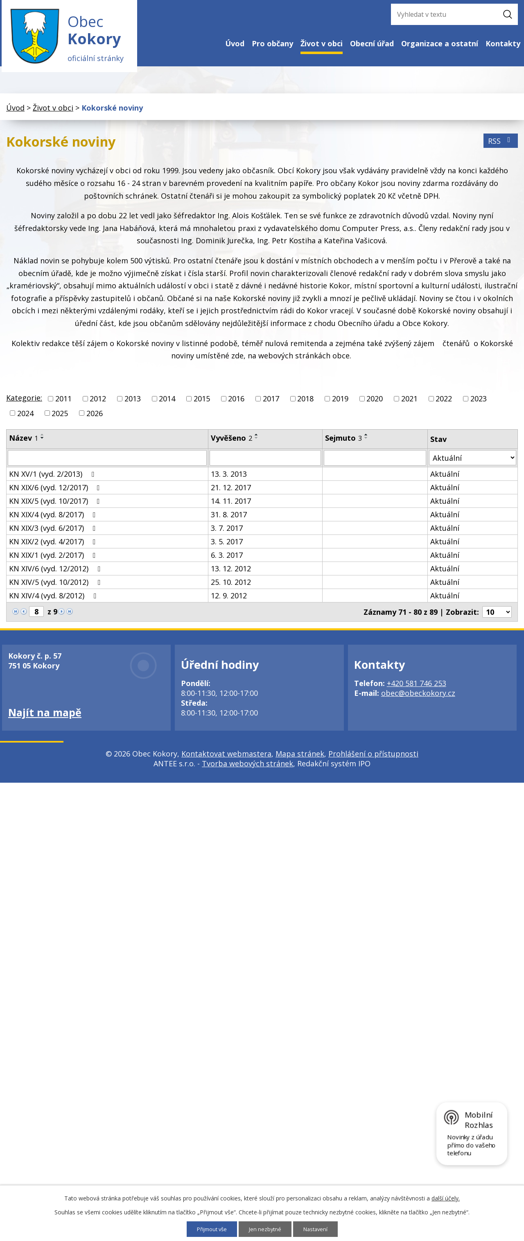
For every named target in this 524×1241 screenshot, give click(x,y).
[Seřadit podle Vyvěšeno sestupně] (256, 442)
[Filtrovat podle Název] (107, 462)
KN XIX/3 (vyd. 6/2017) (54, 532)
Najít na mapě (44, 716)
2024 (25, 417)
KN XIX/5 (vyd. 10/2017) (56, 505)
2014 (167, 403)
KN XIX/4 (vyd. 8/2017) (54, 518)
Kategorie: (24, 402)
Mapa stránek (300, 758)
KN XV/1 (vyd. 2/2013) (53, 478)
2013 (132, 403)
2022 (444, 403)
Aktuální (444, 478)
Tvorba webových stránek (247, 767)
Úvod (234, 43)
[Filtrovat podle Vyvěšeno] (265, 462)
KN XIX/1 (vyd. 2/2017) (54, 559)
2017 (271, 403)
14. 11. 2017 (231, 505)
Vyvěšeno (231, 442)
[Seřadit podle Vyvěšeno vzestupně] (256, 438)
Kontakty (503, 43)
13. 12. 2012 (231, 572)
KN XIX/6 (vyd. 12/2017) (56, 491)
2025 (60, 417)
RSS (501, 145)
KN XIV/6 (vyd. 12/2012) (56, 572)
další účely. (445, 1198)
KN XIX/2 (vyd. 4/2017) (54, 545)
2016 (236, 403)
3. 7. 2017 (227, 532)
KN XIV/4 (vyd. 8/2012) (54, 600)
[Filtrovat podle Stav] (472, 461)
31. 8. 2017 (229, 518)
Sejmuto (343, 442)
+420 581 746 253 (416, 687)
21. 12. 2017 (231, 491)
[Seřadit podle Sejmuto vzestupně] (366, 438)
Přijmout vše (210, 1229)
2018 (305, 403)
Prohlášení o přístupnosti (373, 758)
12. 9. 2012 (229, 600)
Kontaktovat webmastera (226, 758)
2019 (340, 403)
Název (23, 442)
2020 (374, 403)
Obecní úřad (372, 43)
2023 (478, 403)
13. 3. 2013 (229, 478)
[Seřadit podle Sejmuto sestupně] (366, 442)
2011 (63, 403)
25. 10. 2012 (231, 586)
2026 (94, 417)
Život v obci (321, 43)
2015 (202, 403)
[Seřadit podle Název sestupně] (42, 442)
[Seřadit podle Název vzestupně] (42, 438)
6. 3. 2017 (227, 559)
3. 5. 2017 (227, 545)
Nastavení (318, 1229)
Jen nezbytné (266, 1229)
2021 (409, 403)
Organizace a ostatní (439, 43)
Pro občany (272, 43)
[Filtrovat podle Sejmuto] (375, 462)
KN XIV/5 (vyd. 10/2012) (56, 586)
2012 (98, 403)
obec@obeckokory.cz (418, 697)
